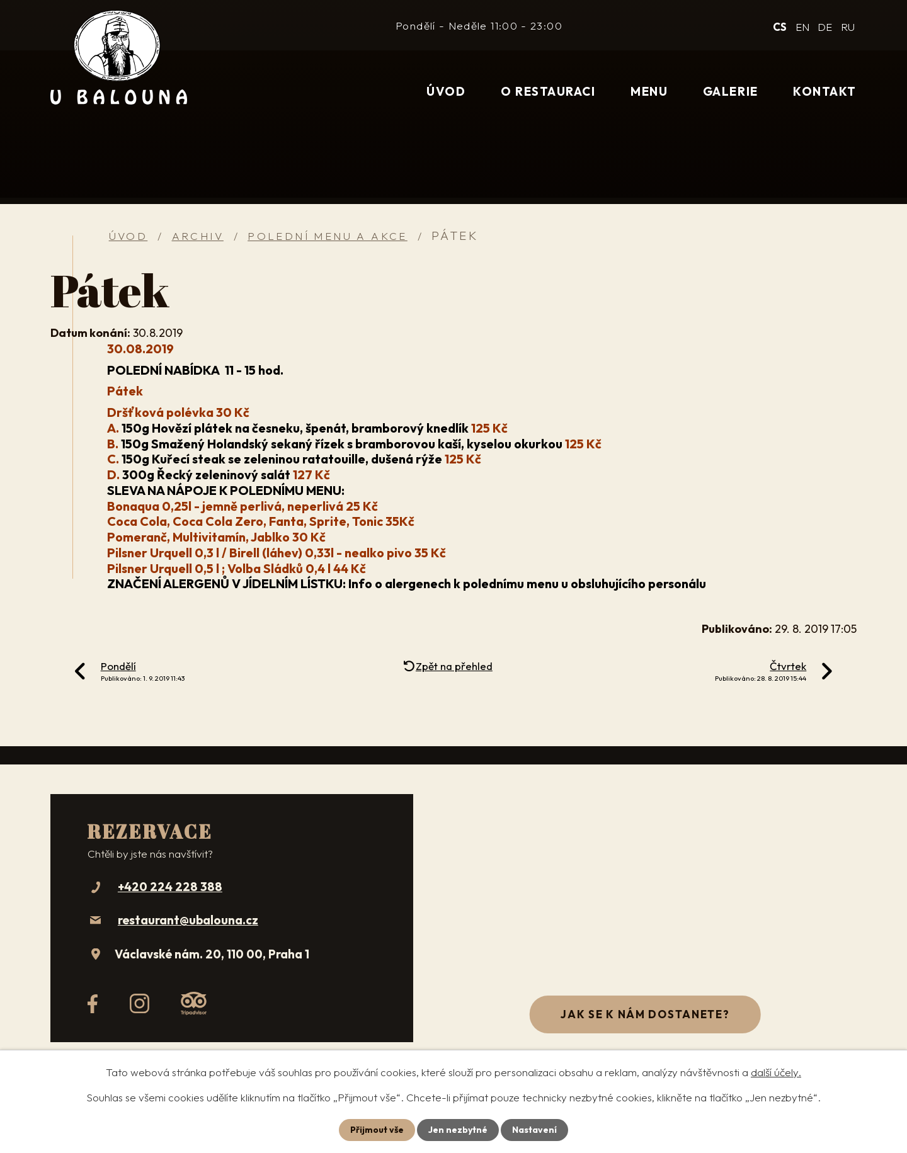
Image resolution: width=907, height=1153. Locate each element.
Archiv (198, 235)
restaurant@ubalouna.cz (188, 920)
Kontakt (825, 91)
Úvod (445, 91)
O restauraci (548, 91)
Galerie (730, 91)
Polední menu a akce (328, 235)
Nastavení (534, 1129)
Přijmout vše (377, 1129)
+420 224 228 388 (170, 886)
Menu (649, 91)
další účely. (776, 1072)
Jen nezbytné (458, 1129)
